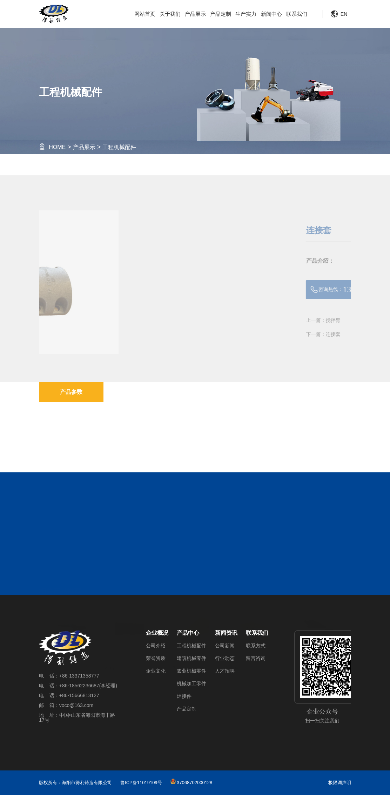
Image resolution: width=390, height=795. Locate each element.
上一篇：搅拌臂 (334, 320)
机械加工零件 (191, 683)
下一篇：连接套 (334, 334)
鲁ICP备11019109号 (141, 782)
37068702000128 (191, 782)
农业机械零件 (191, 671)
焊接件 (184, 696)
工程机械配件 (119, 147)
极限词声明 (339, 782)
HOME (57, 147)
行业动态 (225, 658)
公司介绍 (156, 645)
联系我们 (296, 14)
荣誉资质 (156, 658)
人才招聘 (225, 671)
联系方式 (255, 645)
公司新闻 (225, 645)
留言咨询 (255, 658)
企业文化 (156, 671)
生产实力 (245, 14)
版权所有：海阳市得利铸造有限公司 (75, 782)
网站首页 (144, 14)
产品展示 (195, 14)
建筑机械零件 (191, 658)
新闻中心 (271, 14)
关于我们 (170, 14)
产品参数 (71, 392)
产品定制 (220, 14)
